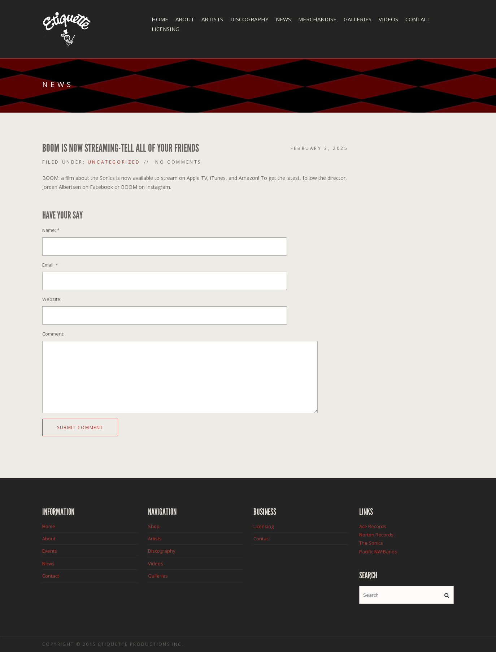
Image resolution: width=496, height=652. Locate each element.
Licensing (165, 29)
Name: (51, 230)
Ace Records (372, 526)
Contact (418, 19)
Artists (212, 19)
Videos (388, 19)
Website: (51, 299)
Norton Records (376, 534)
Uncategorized (114, 162)
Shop (154, 526)
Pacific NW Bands (378, 551)
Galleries (357, 19)
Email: (50, 265)
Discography (249, 19)
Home (160, 19)
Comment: (53, 334)
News (283, 19)
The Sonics (371, 543)
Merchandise (317, 19)
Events (49, 551)
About (184, 19)
